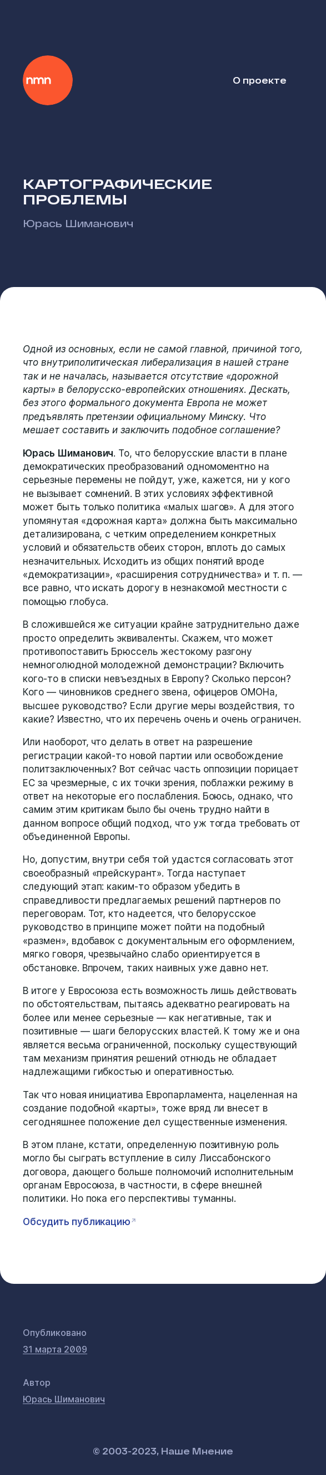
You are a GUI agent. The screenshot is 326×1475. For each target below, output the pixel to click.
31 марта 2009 (55, 1349)
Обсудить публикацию (77, 1221)
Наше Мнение (48, 80)
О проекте (260, 80)
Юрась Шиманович (78, 223)
